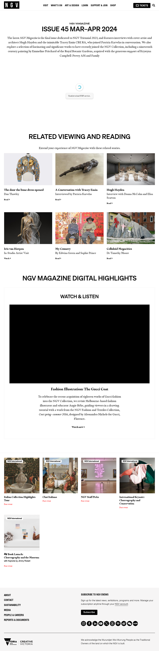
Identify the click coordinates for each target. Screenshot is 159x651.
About (7, 595)
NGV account (121, 604)
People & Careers (14, 615)
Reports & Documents (16, 620)
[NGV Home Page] (11, 5)
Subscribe (89, 612)
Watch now (78, 427)
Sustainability (12, 605)
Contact (8, 600)
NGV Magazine (79, 23)
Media (7, 610)
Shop (113, 5)
